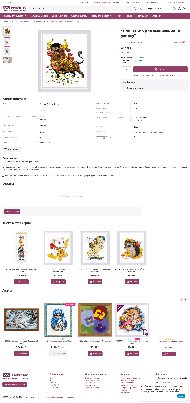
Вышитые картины (128, 385)
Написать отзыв (136, 42)
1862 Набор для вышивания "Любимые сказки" (21, 270)
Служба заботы (137, 2)
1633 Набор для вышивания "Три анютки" (132, 341)
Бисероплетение (127, 382)
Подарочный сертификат (119, 2)
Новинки (124, 390)
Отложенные (90, 385)
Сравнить (146, 75)
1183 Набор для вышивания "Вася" (95, 341)
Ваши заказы (90, 382)
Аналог (7, 290)
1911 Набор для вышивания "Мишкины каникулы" (95, 270)
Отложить (134, 75)
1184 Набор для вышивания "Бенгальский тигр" (58, 342)
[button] (158, 75)
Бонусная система (92, 380)
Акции (52, 380)
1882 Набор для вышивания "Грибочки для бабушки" (132, 270)
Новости (88, 2)
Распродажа (125, 392)
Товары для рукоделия (129, 387)
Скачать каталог (153, 2)
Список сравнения (92, 387)
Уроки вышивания (100, 2)
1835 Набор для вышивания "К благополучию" (58, 270)
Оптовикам (54, 387)
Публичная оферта (32, 397)
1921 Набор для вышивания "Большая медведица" (21, 342)
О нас (81, 2)
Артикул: (178, 42)
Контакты (182, 2)
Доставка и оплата (169, 2)
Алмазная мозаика (128, 380)
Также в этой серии (16, 223)
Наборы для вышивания (130, 378)
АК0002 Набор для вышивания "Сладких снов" (169, 342)
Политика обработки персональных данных (60, 397)
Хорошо (181, 396)
